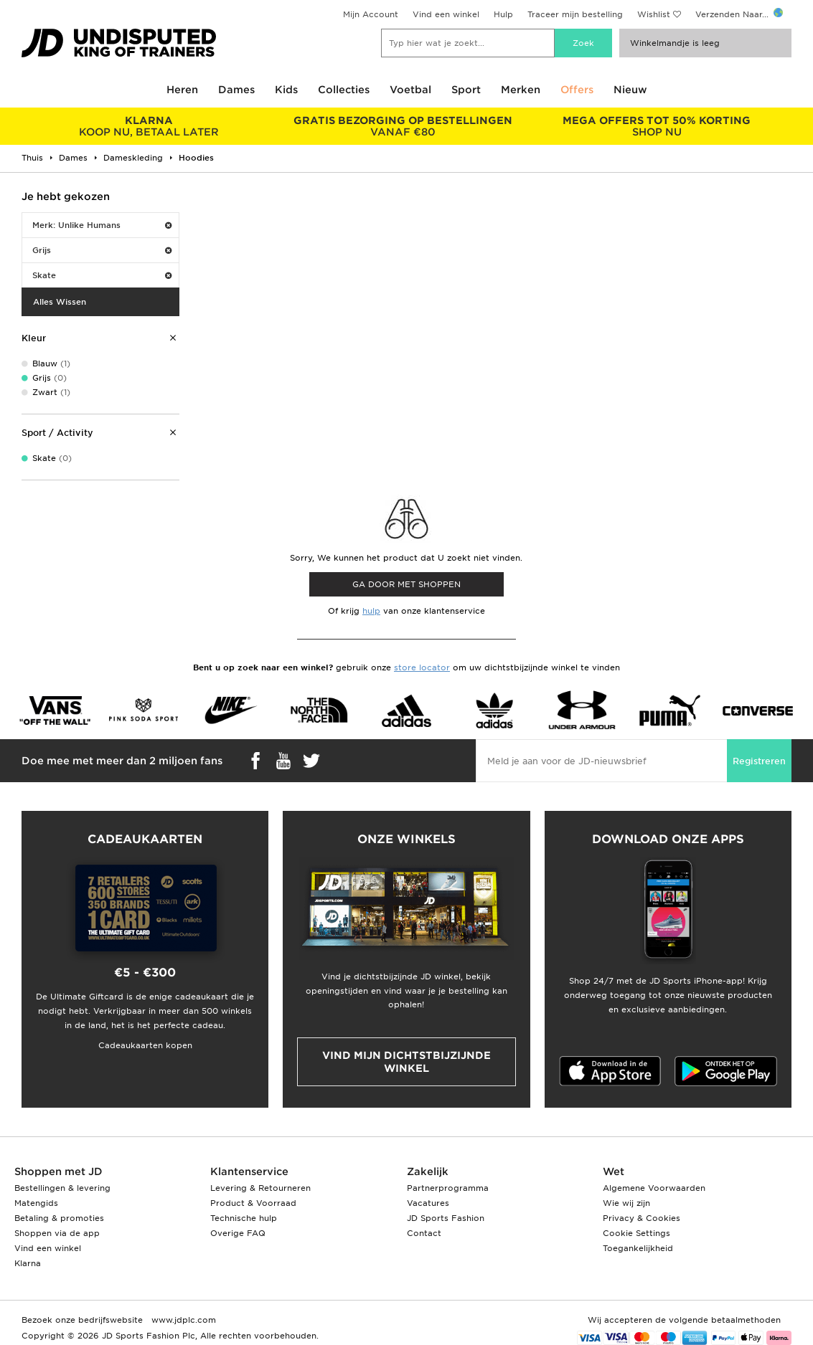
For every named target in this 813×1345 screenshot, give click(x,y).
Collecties (344, 89)
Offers (576, 89)
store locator (422, 667)
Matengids (36, 1203)
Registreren (759, 761)
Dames (236, 89)
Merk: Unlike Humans (101, 225)
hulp (371, 611)
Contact (424, 1233)
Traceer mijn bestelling (575, 14)
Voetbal (410, 89)
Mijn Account (370, 14)
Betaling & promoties (59, 1218)
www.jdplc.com (182, 1320)
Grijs (101, 250)
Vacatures (428, 1203)
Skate (101, 275)
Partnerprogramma (448, 1188)
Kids (286, 89)
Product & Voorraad (253, 1203)
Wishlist (653, 14)
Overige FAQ (237, 1233)
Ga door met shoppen (406, 584)
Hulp (503, 14)
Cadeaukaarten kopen (145, 1045)
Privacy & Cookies (641, 1218)
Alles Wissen (59, 302)
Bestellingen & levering (62, 1188)
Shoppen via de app (57, 1233)
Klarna (27, 1263)
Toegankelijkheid (638, 1248)
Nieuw (630, 89)
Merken (520, 89)
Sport (466, 89)
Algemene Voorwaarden (654, 1188)
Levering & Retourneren (260, 1188)
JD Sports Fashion (445, 1218)
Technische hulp (243, 1218)
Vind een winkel (446, 14)
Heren (182, 89)
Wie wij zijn (626, 1203)
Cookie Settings (636, 1233)
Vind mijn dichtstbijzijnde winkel (406, 1062)
